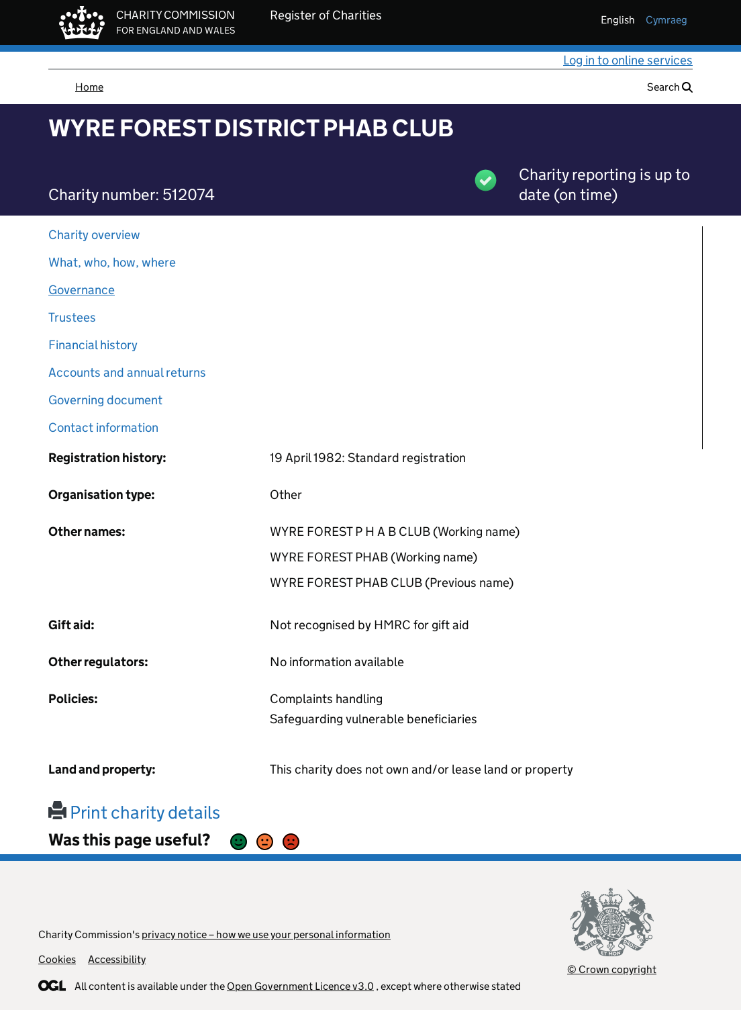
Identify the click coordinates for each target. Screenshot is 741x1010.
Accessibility (117, 959)
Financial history (93, 345)
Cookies (57, 959)
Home (89, 87)
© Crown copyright (611, 969)
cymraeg (666, 19)
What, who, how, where (112, 262)
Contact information (103, 427)
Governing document (105, 400)
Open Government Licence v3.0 (300, 986)
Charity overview (94, 234)
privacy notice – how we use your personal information (266, 934)
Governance (81, 289)
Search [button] (670, 87)
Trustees (72, 317)
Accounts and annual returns (127, 372)
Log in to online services (628, 60)
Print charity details (134, 812)
